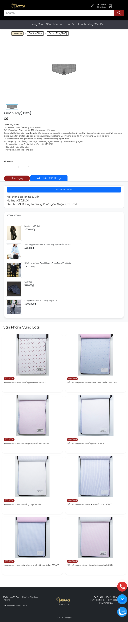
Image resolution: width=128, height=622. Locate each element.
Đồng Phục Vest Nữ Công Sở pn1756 (40, 300)
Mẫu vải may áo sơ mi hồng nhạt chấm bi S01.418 (26, 443)
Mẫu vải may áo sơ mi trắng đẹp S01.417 (85, 443)
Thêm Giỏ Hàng (49, 178)
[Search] (64, 13)
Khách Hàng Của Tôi (90, 24)
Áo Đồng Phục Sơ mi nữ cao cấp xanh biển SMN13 (47, 245)
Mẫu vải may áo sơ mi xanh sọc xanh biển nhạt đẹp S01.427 (31, 565)
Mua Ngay (17, 178)
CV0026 (28, 282)
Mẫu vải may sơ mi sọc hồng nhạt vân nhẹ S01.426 (90, 565)
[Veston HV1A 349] (32, 226)
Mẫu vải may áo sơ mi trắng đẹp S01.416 (22, 504)
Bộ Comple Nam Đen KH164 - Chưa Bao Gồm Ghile (47, 263)
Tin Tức (70, 24)
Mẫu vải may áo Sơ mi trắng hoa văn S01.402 (25, 383)
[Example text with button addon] (18, 167)
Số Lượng (8, 161)
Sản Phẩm (54, 24)
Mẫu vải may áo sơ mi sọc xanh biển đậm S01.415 (89, 504)
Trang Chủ (36, 24)
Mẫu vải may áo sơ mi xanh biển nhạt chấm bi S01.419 (91, 383)
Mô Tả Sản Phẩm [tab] (64, 190)
